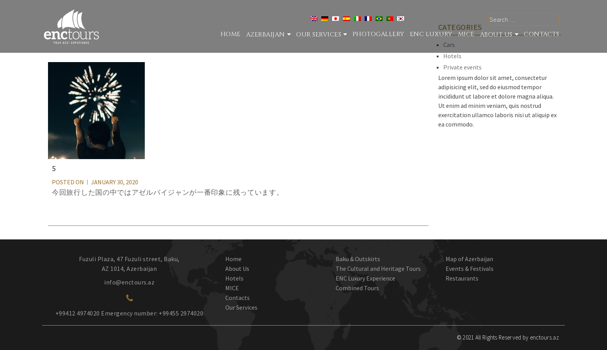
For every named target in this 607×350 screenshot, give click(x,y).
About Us (496, 34)
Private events (462, 67)
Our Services (241, 307)
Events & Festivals (470, 268)
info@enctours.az (129, 282)
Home (231, 34)
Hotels (452, 56)
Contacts (541, 34)
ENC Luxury (431, 34)
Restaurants (462, 278)
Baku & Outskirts (358, 259)
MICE (466, 34)
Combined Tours (357, 288)
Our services (318, 34)
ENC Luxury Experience (365, 278)
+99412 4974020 (77, 313)
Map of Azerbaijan (469, 259)
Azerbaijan (265, 34)
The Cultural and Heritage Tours (378, 268)
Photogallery (379, 34)
